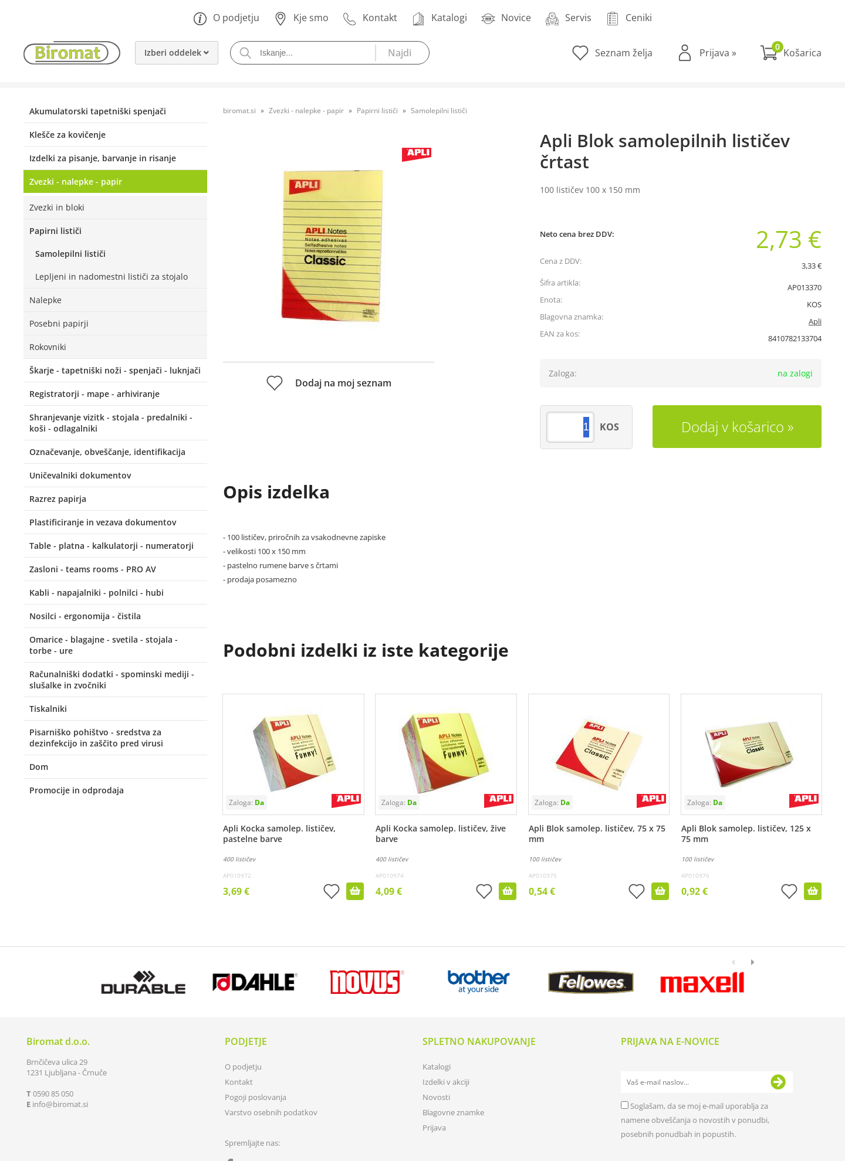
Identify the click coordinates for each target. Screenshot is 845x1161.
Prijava (717, 52)
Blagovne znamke (453, 1112)
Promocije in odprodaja (76, 790)
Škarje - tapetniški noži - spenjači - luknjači (115, 370)
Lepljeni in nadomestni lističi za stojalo (111, 276)
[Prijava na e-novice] (778, 1082)
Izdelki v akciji (445, 1082)
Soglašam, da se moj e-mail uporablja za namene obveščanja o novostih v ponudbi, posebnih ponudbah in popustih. (695, 1120)
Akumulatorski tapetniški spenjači (97, 111)
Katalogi (439, 18)
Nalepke (45, 299)
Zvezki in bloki (56, 207)
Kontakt (370, 18)
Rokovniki (47, 346)
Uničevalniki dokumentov (80, 475)
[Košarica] (791, 52)
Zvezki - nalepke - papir (75, 181)
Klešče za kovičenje (67, 134)
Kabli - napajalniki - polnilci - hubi (96, 592)
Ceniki (629, 18)
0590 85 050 (53, 1093)
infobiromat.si (60, 1104)
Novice (506, 18)
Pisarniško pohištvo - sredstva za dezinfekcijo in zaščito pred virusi (96, 738)
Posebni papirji (59, 323)
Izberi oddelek (176, 52)
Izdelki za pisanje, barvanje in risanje (102, 158)
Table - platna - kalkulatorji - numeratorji (111, 545)
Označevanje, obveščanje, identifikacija (107, 451)
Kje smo (301, 18)
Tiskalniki (48, 708)
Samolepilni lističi (70, 253)
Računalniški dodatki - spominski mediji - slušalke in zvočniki (111, 679)
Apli (815, 321)
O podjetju (226, 18)
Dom (38, 766)
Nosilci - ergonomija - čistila (85, 616)
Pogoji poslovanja (255, 1097)
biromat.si (239, 111)
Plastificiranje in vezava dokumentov (102, 522)
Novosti (436, 1097)
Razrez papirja (57, 498)
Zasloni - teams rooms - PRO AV (92, 569)
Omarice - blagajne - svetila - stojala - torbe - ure (103, 645)
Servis (568, 18)
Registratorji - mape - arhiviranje (94, 393)
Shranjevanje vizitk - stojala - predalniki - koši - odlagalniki (110, 423)
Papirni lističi (55, 230)
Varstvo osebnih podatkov (271, 1112)
